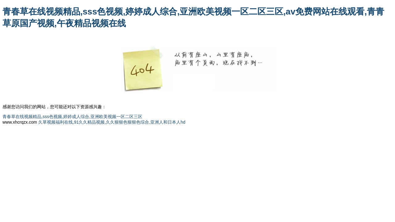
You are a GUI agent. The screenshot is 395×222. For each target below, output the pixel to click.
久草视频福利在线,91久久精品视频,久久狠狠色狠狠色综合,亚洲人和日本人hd (111, 122)
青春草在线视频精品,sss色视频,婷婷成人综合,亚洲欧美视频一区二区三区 (72, 116)
